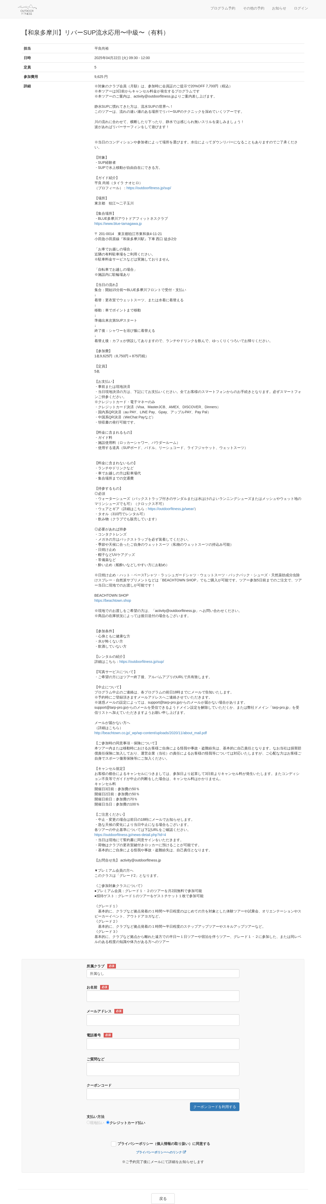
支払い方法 (95, 1116)
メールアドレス (105, 1011)
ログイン (301, 8)
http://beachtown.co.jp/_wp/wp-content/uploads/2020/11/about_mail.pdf (150, 733)
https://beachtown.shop (112, 600)
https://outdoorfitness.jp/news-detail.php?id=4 (130, 835)
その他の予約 (253, 8)
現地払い (95, 1123)
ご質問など (95, 1059)
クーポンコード (99, 1085)
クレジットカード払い (125, 1123)
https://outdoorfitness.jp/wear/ (171, 509)
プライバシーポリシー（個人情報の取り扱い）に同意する (163, 1144)
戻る (163, 1198)
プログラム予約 (222, 8)
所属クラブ (101, 966)
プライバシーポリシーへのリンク (159, 1152)
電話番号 (99, 1035)
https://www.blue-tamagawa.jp (118, 224)
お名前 (98, 987)
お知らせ (279, 8)
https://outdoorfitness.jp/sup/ (149, 188)
